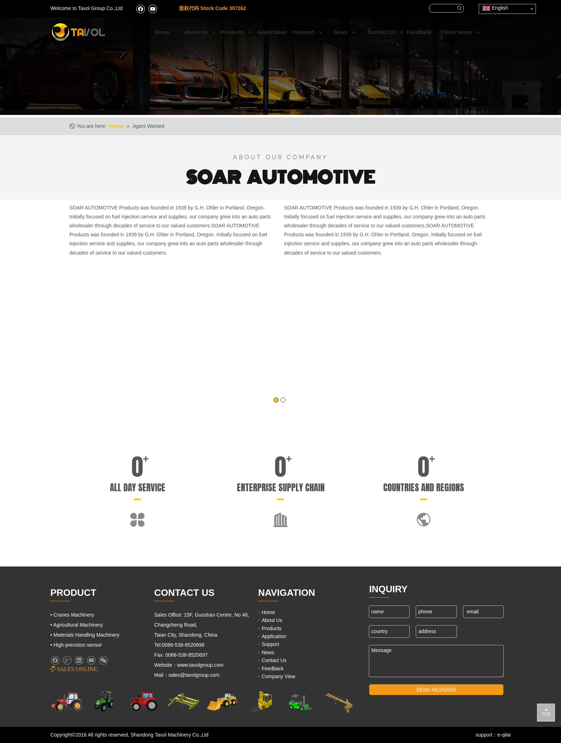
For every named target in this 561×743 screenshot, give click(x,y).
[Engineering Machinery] (222, 701)
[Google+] (67, 660)
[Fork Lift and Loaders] (300, 701)
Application (274, 636)
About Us (272, 620)
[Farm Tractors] (144, 701)
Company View (278, 676)
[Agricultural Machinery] (105, 701)
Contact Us (274, 660)
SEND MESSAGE (436, 690)
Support (270, 644)
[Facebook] (140, 8)
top (546, 712)
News (268, 652)
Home (268, 612)
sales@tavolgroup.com (195, 675)
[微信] (103, 660)
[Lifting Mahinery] (261, 701)
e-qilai (504, 735)
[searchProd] (442, 8)
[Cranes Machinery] (183, 701)
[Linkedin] (78, 660)
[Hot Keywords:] (459, 8)
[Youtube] (152, 8)
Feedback (272, 668)
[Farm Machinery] (66, 701)
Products (271, 628)
